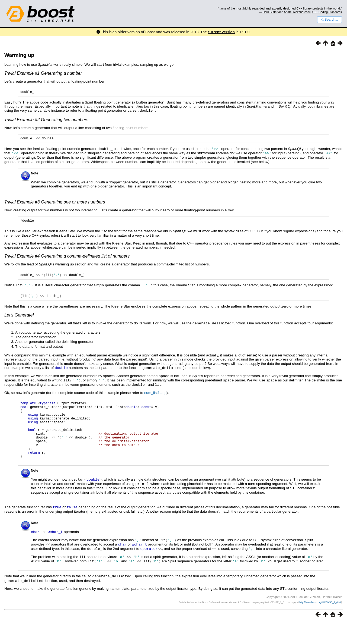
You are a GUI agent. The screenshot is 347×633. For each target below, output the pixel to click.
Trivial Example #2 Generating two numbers (46, 120)
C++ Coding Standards (327, 12)
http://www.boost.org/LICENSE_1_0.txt (320, 613)
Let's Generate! (19, 317)
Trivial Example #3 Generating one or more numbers (54, 202)
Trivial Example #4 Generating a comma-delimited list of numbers (67, 257)
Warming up (19, 55)
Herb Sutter (270, 12)
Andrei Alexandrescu (297, 12)
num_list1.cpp (155, 394)
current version (221, 31)
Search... (329, 19)
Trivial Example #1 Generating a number (43, 73)
